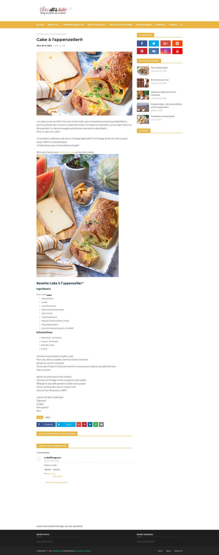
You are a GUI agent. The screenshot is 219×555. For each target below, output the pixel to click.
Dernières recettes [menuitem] (73, 24)
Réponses (50, 473)
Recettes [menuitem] (53, 24)
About (168, 551)
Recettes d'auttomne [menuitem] (120, 24)
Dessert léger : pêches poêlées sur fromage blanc (166, 105)
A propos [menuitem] (160, 24)
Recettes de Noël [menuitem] (97, 24)
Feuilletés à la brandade (162, 116)
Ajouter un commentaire (57, 482)
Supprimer (56, 470)
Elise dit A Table (44, 45)
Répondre (48, 470)
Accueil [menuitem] (40, 24)
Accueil (39, 34)
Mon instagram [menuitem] (143, 24)
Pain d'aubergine (159, 67)
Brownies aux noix (160, 80)
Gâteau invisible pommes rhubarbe (163, 93)
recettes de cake (66, 152)
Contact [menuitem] (173, 24)
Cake (46, 34)
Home (160, 551)
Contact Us (178, 551)
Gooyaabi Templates (83, 551)
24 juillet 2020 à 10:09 (51, 461)
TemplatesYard (57, 551)
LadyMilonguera (52, 457)
